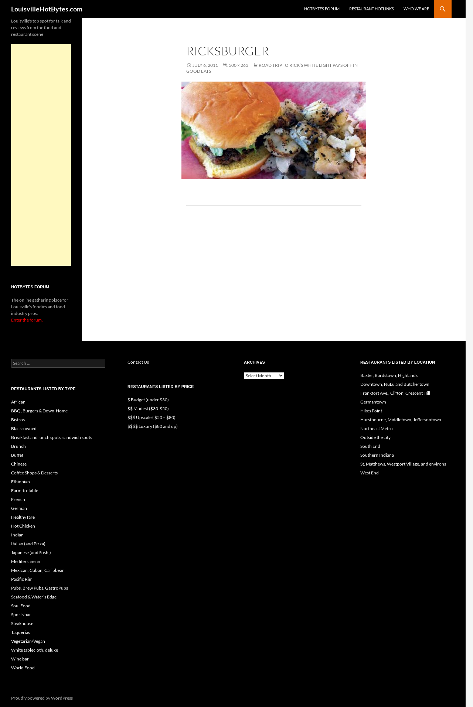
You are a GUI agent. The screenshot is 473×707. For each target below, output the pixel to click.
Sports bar (21, 614)
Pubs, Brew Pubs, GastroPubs (39, 588)
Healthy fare (23, 517)
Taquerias (20, 632)
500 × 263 (238, 65)
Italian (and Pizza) (28, 543)
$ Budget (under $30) (148, 399)
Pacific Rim (22, 579)
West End (369, 473)
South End (370, 446)
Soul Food (21, 605)
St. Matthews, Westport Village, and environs (403, 464)
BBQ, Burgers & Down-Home (39, 410)
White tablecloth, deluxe (34, 650)
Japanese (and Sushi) (31, 552)
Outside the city (375, 437)
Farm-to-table (24, 490)
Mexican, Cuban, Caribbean (38, 570)
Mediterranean (25, 561)
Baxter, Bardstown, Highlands (389, 375)
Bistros (18, 419)
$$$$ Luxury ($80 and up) (152, 426)
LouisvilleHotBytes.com (46, 9)
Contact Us (138, 362)
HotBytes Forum (322, 8)
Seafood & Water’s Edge (34, 597)
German (19, 508)
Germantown (373, 402)
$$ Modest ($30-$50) (148, 408)
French (18, 499)
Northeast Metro (376, 428)
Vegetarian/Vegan (28, 641)
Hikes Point (371, 410)
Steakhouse (22, 623)
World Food (23, 667)
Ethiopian (20, 481)
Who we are (416, 8)
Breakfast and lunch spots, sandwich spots (51, 437)
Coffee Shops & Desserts (34, 473)
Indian (17, 535)
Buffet (17, 455)
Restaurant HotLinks (371, 8)
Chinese (19, 464)
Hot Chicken (23, 526)
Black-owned (24, 428)
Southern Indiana (377, 455)
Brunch (18, 446)
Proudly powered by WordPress (42, 698)
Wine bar (20, 659)
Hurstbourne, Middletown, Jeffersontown (400, 419)
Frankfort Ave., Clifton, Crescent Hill (395, 393)
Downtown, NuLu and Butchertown (394, 384)
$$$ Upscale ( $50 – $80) (151, 417)
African (18, 402)
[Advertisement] (41, 155)
